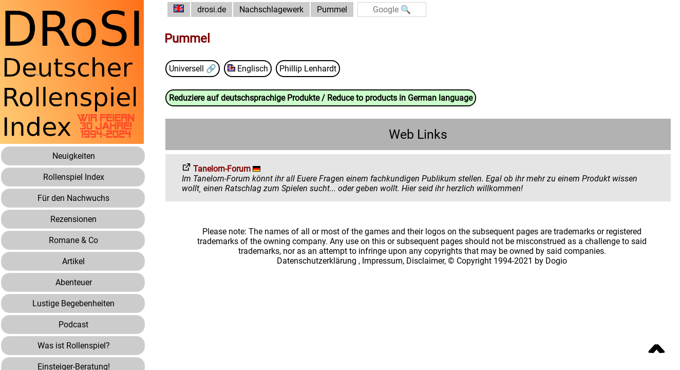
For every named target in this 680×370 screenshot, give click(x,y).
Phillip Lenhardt (307, 68)
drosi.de (211, 9)
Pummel (332, 9)
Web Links (418, 134)
